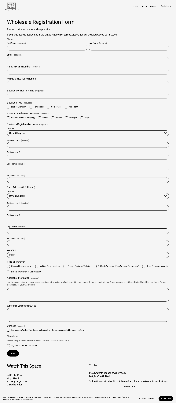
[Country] (88, 135)
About (142, 7)
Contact (151, 7)
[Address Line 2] (88, 159)
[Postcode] (88, 182)
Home (133, 7)
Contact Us (129, 386)
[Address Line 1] (88, 147)
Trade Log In (163, 7)
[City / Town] (88, 171)
